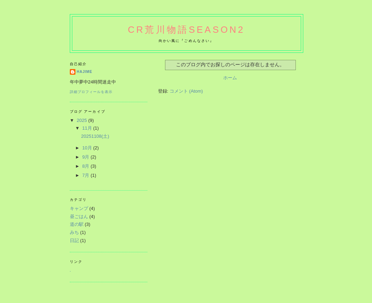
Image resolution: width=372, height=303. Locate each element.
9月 (86, 157)
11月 (87, 128)
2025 (83, 120)
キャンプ (79, 208)
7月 (86, 175)
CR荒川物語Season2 (186, 29)
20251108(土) (95, 136)
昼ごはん (79, 216)
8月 (86, 166)
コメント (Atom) (186, 91)
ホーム (230, 77)
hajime (84, 72)
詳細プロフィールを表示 (91, 92)
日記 (74, 240)
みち (74, 232)
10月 (87, 147)
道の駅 (77, 224)
